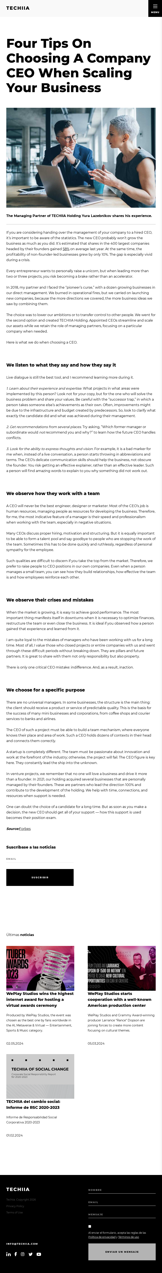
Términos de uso (128, 1237)
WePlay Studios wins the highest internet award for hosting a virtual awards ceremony (40, 999)
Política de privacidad (102, 1237)
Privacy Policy (15, 1206)
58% (66, 249)
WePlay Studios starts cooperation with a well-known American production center (119, 999)
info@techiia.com (22, 1243)
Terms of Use (14, 1212)
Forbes (25, 829)
